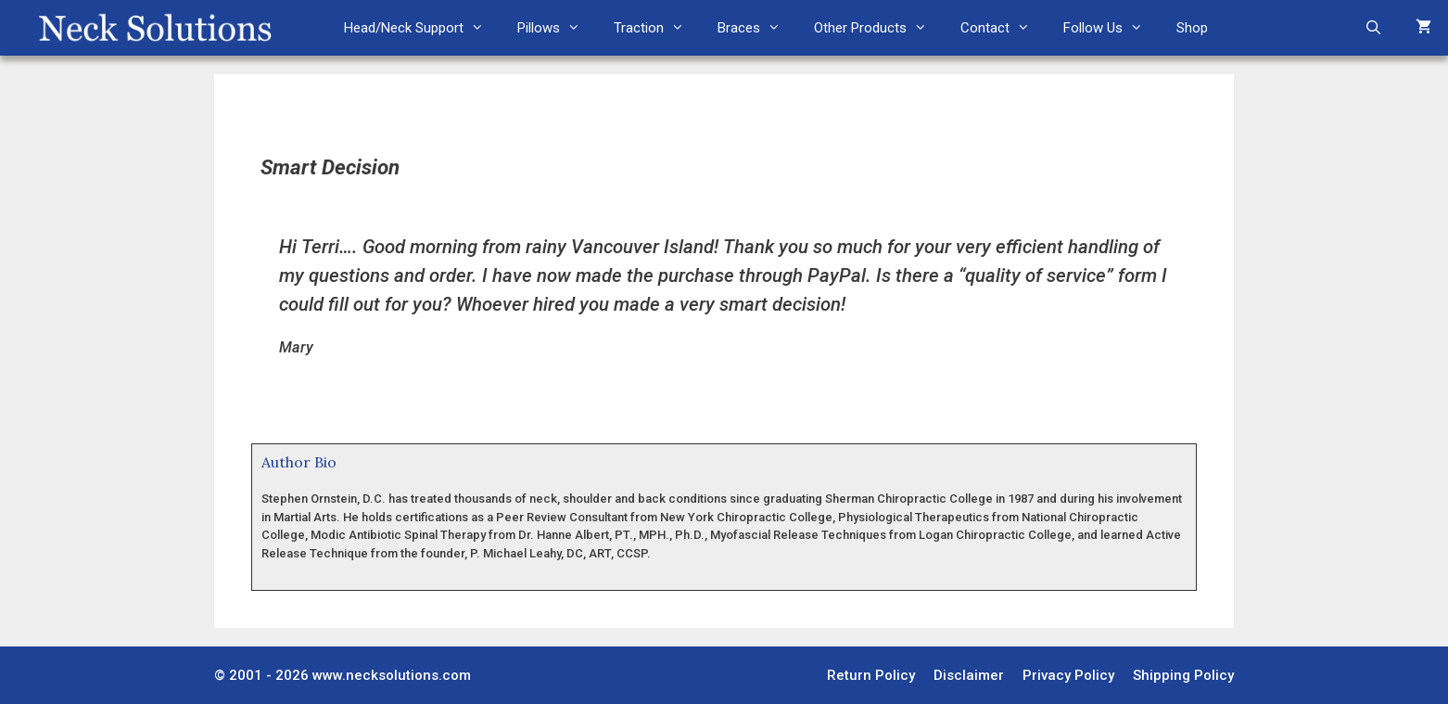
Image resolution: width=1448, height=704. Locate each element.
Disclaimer (969, 675)
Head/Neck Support (422, 28)
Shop (1192, 27)
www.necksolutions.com (391, 675)
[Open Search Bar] (1373, 28)
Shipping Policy (1183, 675)
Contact (1003, 28)
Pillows (557, 28)
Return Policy (871, 675)
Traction (657, 28)
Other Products (879, 28)
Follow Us (1111, 28)
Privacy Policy (1068, 675)
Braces (757, 28)
